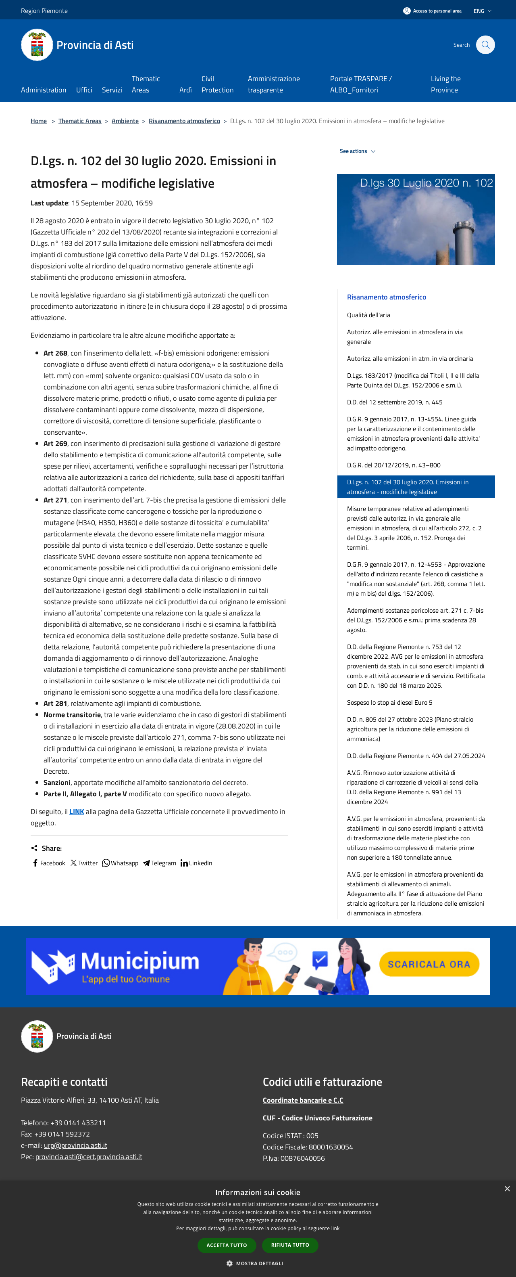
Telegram (158, 863)
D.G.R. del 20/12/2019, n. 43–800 (394, 465)
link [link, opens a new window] (335, 1228)
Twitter (83, 863)
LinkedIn (195, 863)
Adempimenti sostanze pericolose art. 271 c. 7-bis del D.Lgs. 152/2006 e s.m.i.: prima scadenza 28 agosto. (415, 619)
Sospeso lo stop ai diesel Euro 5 (390, 702)
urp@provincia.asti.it (75, 1145)
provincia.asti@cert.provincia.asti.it (88, 1156)
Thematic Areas (80, 121)
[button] (258, 1263)
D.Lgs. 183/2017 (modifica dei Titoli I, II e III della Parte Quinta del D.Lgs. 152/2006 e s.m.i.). (413, 380)
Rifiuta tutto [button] (290, 1244)
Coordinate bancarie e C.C (303, 1100)
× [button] (507, 1189)
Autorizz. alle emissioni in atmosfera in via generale (405, 336)
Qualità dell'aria (368, 315)
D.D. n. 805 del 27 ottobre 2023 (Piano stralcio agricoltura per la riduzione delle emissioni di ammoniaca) (410, 728)
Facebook (48, 863)
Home (39, 121)
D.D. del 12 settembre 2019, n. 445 (395, 402)
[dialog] (258, 1229)
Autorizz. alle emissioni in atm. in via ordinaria (410, 358)
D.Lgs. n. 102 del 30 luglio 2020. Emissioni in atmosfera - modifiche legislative (408, 486)
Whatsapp (119, 863)
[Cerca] (485, 44)
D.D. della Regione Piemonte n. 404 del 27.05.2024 (416, 755)
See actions (359, 151)
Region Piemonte (44, 10)
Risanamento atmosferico (184, 121)
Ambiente (125, 121)
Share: (46, 848)
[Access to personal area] (432, 10)
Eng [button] (483, 10)
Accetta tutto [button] (227, 1245)
